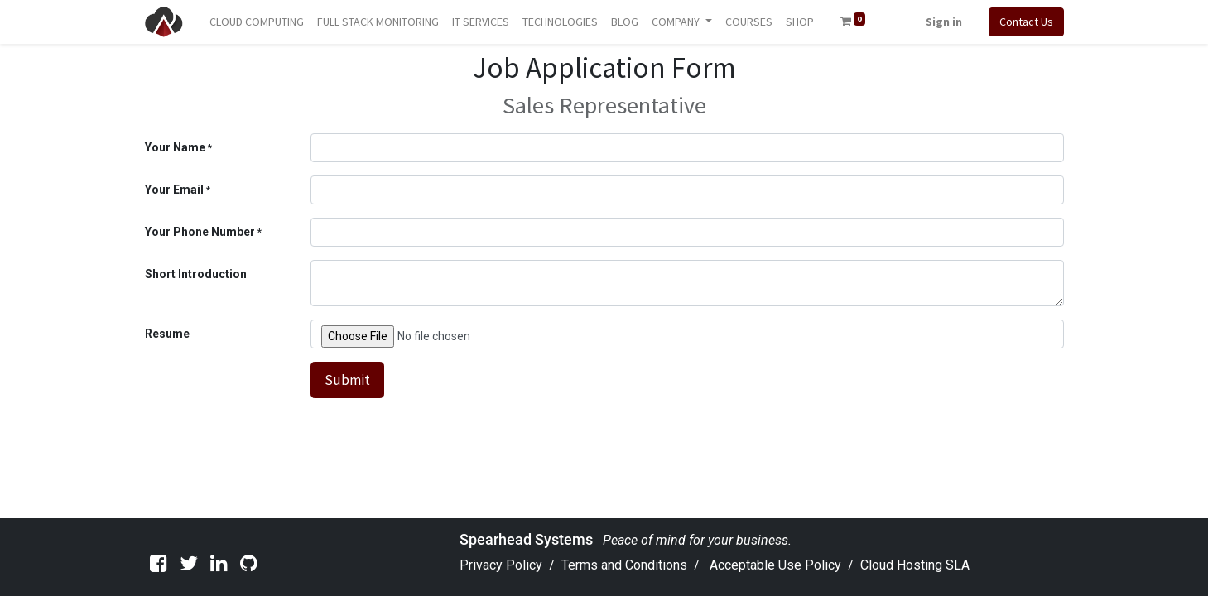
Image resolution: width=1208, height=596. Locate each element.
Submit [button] (347, 380)
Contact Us (1026, 21)
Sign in (944, 21)
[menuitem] (256, 22)
